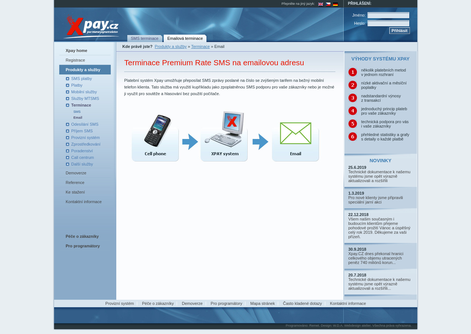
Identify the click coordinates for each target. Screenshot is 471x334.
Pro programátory (226, 303)
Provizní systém (85, 137)
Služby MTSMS (85, 98)
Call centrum (82, 157)
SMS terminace (145, 38)
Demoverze (76, 173)
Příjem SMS (82, 131)
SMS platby (81, 78)
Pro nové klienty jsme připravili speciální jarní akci (375, 199)
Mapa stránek (262, 303)
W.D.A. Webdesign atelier (352, 325)
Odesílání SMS (85, 124)
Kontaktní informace (84, 201)
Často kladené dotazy (302, 303)
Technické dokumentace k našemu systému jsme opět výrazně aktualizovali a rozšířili (379, 176)
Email (78, 117)
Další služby (82, 164)
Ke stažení (75, 192)
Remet (314, 325)
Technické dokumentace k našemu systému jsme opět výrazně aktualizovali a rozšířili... (379, 283)
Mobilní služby (84, 92)
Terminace (81, 105)
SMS (77, 112)
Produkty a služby (83, 69)
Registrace (75, 60)
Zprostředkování (85, 144)
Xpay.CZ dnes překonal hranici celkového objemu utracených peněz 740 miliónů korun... (376, 258)
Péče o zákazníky (158, 303)
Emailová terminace (185, 38)
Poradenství (82, 151)
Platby (77, 85)
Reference (75, 182)
